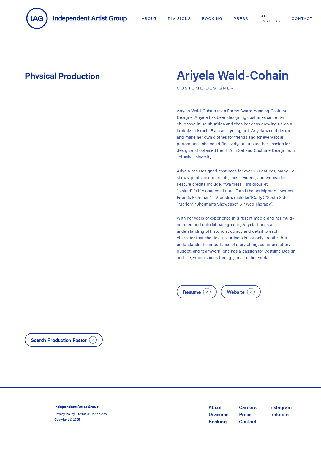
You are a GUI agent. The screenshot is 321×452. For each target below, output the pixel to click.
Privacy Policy (64, 413)
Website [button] (235, 291)
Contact (247, 421)
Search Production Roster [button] (58, 339)
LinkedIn (279, 414)
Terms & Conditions (92, 413)
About (214, 407)
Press (245, 414)
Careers (247, 407)
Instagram (280, 407)
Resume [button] (192, 291)
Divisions (218, 414)
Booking (217, 421)
